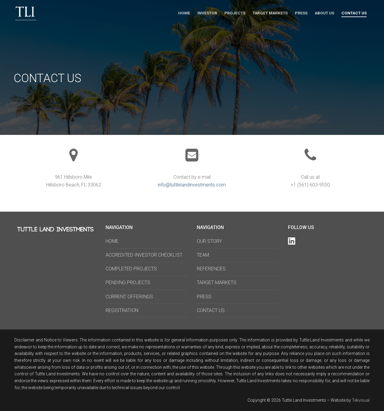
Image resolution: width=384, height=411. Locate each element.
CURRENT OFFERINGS (129, 296)
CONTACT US (211, 310)
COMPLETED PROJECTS (131, 269)
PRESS (204, 296)
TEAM (203, 255)
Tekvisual (361, 400)
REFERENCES (211, 269)
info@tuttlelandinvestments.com (192, 185)
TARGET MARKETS (216, 282)
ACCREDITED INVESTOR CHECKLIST (144, 255)
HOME (112, 241)
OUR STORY (209, 241)
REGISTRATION (122, 310)
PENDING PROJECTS (128, 282)
